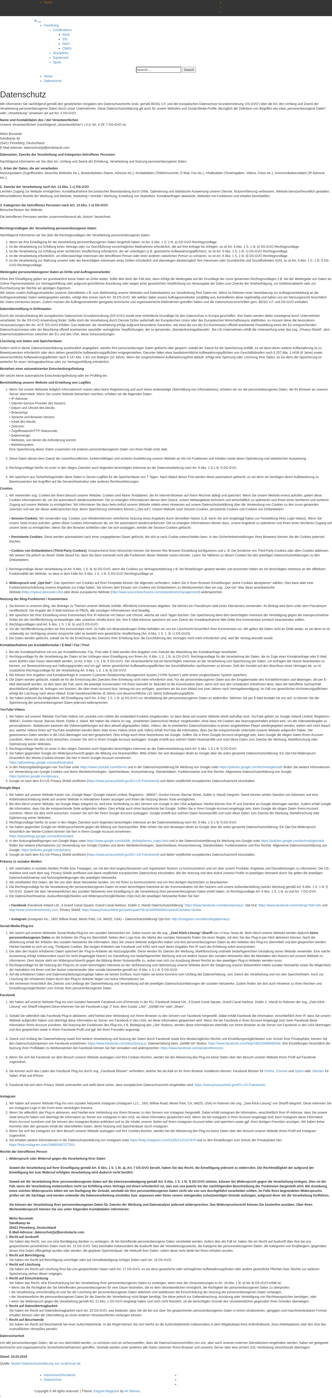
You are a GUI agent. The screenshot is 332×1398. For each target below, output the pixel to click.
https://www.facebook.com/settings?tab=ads (289, 905)
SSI (65, 39)
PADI (66, 44)
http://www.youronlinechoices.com (33, 910)
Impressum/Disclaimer (60, 1375)
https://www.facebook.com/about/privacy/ (214, 905)
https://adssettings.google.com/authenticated (41, 762)
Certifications (62, 30)
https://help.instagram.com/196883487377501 (42, 1145)
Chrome (282, 1071)
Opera (299, 1071)
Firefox (269, 1071)
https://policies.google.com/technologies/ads (251, 767)
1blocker (318, 1071)
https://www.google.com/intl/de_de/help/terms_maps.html (127, 841)
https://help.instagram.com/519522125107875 (163, 1140)
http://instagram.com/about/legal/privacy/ (200, 919)
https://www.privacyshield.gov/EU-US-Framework (123, 781)
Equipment (60, 57)
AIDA (66, 34)
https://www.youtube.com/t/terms (103, 767)
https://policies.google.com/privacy (33, 776)
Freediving (51, 25)
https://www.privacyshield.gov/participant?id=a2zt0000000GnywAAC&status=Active (141, 910)
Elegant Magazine (106, 1391)
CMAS (66, 48)
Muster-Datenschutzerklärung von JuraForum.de (45, 1363)
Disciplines (60, 53)
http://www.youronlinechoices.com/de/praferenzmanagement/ (155, 592)
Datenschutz (53, 1379)
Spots (57, 62)
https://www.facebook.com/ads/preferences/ (192, 1048)
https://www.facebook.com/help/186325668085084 (244, 1043)
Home (48, 2)
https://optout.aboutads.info (42, 592)
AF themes (132, 1391)
